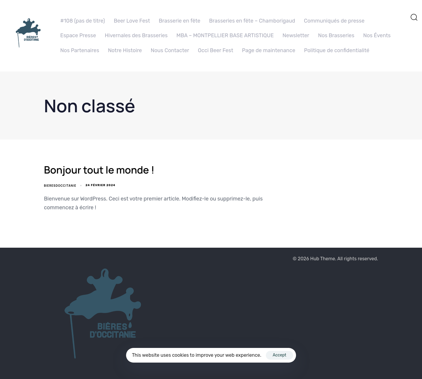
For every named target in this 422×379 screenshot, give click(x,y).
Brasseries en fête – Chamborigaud (252, 21)
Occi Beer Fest (215, 50)
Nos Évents (377, 35)
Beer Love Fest (132, 21)
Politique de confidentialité (337, 50)
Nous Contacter (170, 50)
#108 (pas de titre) (82, 21)
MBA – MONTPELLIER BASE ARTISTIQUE (225, 35)
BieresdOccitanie (60, 185)
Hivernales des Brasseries (136, 35)
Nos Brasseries (336, 35)
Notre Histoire (125, 50)
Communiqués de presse (334, 21)
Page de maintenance (268, 50)
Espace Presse (78, 35)
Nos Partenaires (79, 50)
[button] (413, 17)
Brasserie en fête (179, 21)
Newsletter (296, 35)
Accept (279, 355)
